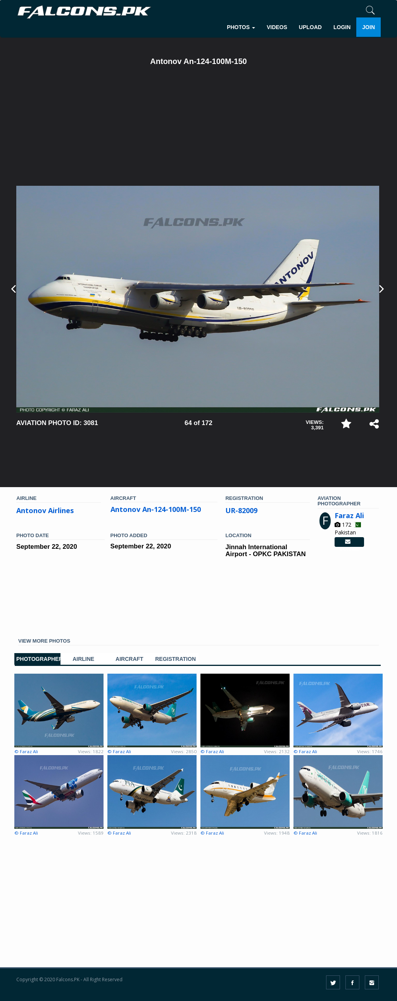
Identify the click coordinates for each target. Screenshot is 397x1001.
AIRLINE (83, 659)
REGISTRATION (175, 659)
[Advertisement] (197, 127)
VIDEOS (277, 27)
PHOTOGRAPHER (37, 659)
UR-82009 (241, 510)
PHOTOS (241, 27)
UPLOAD (310, 27)
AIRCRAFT (129, 659)
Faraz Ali (349, 515)
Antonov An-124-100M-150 (155, 509)
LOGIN (341, 27)
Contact (349, 542)
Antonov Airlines (45, 510)
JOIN (368, 27)
